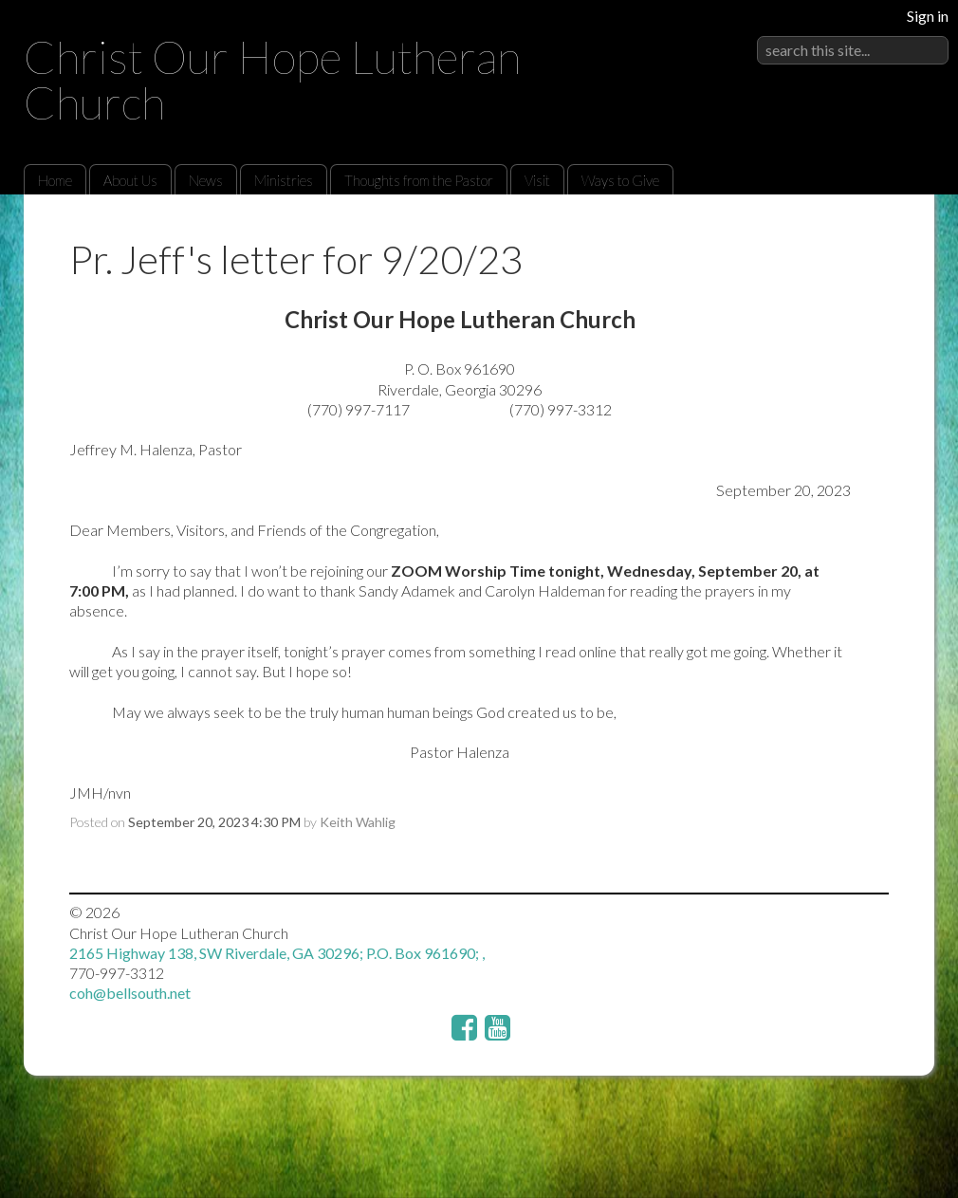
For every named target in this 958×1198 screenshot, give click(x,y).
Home (55, 180)
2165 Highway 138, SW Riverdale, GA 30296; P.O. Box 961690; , (277, 953)
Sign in (928, 16)
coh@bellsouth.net (130, 993)
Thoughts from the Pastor (418, 180)
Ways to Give (620, 180)
